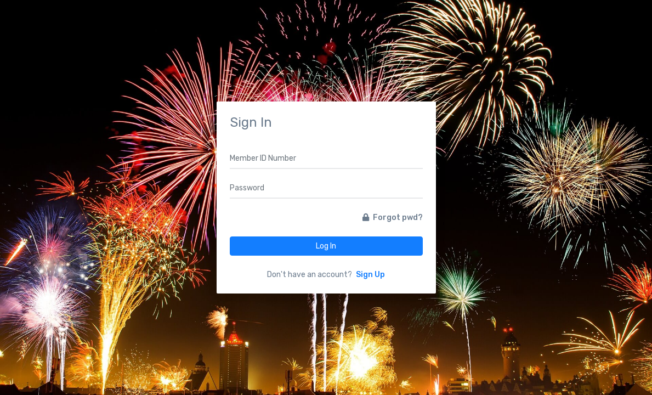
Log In (326, 246)
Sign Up (370, 274)
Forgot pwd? (392, 217)
